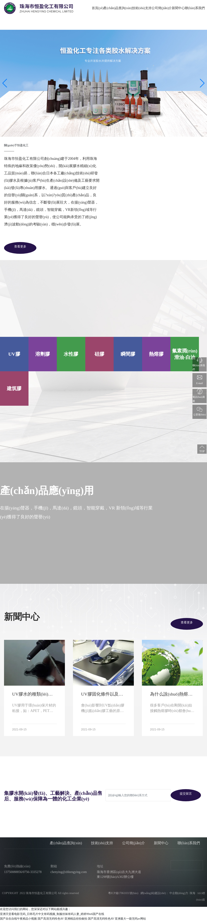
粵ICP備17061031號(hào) (121, 893)
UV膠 (14, 354)
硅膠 (99, 354)
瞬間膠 (128, 354)
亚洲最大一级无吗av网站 (130, 918)
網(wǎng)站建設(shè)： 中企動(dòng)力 (164, 893)
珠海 (192, 893)
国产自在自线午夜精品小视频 (18, 918)
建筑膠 (14, 388)
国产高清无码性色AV (51, 918)
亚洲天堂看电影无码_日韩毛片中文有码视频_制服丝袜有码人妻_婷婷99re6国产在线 (52, 914)
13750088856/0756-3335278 (23, 872)
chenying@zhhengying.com (69, 872)
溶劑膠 (42, 354)
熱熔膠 (156, 354)
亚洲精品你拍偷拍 (75, 918)
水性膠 (71, 354)
